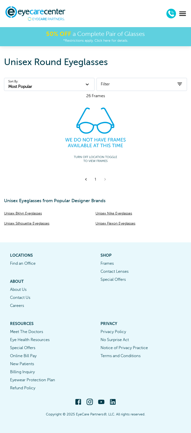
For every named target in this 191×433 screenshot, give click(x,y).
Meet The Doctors (26, 332)
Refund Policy (22, 388)
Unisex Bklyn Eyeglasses (23, 213)
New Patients (22, 364)
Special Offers (113, 279)
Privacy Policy (113, 332)
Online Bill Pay (23, 356)
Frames (107, 263)
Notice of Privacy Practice (124, 348)
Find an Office (23, 263)
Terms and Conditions (121, 356)
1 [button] (95, 179)
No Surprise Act (115, 340)
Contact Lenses (115, 271)
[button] (86, 179)
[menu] (182, 13)
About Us (18, 289)
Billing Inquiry (22, 372)
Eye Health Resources (30, 340)
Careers (17, 305)
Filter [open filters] (142, 84)
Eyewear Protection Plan (32, 380)
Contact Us (20, 297)
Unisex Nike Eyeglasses (114, 213)
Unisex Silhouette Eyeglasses (26, 223)
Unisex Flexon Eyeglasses (115, 223)
